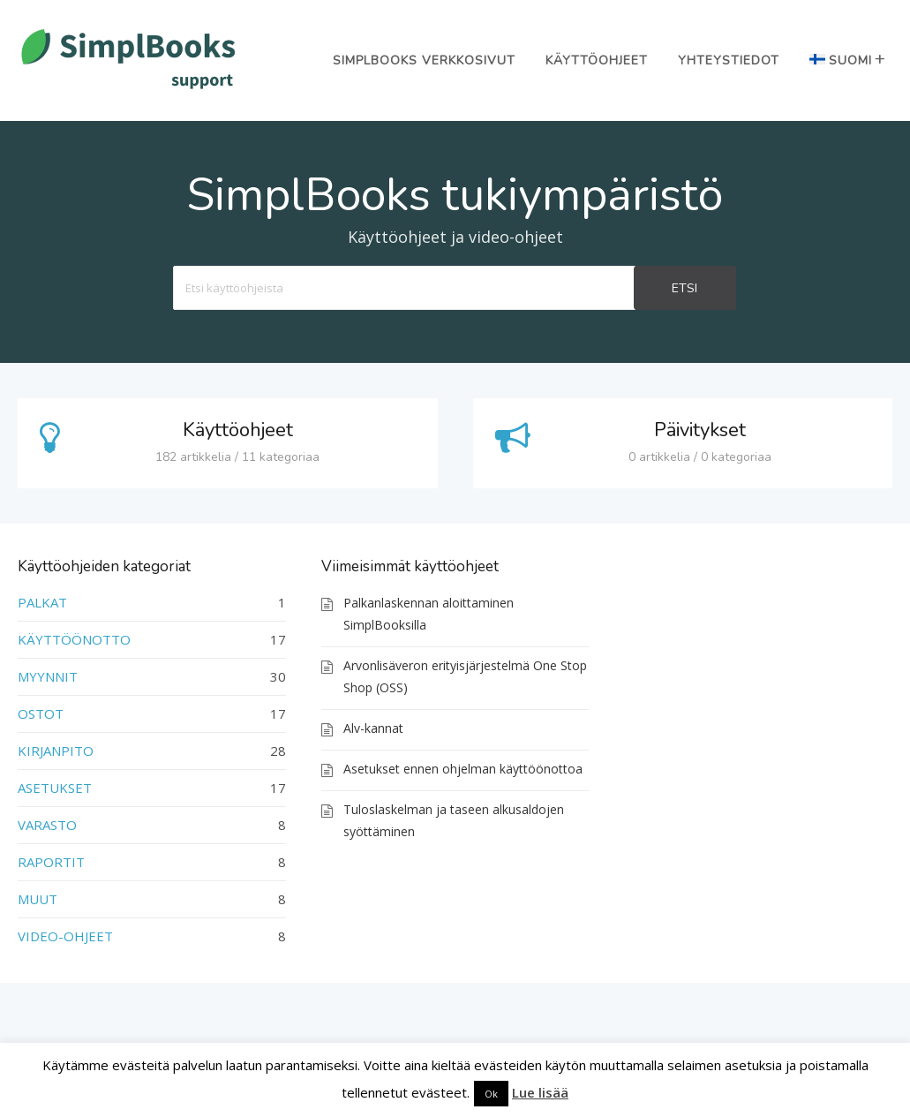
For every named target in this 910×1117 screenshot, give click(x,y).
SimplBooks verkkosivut (424, 60)
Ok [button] (491, 1093)
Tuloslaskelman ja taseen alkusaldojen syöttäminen (453, 820)
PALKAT (42, 602)
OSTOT (41, 713)
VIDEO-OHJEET (65, 936)
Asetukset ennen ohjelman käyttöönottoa (463, 768)
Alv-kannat (373, 728)
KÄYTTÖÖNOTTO (74, 639)
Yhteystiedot (728, 60)
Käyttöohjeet (596, 60)
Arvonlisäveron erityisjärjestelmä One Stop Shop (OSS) (465, 676)
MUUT (37, 899)
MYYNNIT (48, 676)
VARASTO (47, 825)
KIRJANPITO (56, 750)
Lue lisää (540, 1092)
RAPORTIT (51, 862)
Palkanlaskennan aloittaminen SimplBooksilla (428, 613)
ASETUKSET (55, 787)
